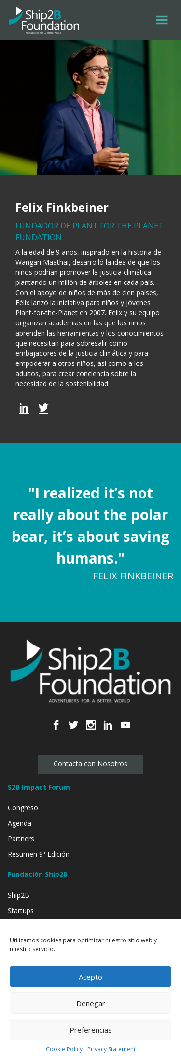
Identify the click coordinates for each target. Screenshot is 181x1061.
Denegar (90, 1003)
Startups (21, 910)
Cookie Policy (64, 1049)
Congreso (23, 807)
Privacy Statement (111, 1049)
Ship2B (18, 895)
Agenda (19, 823)
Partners (21, 838)
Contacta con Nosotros (90, 763)
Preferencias (91, 1029)
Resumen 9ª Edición (39, 854)
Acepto (90, 976)
